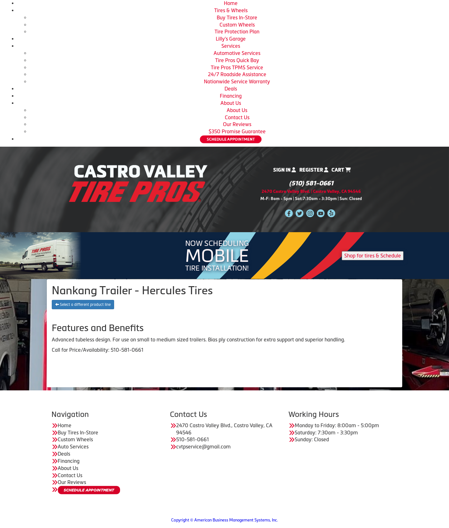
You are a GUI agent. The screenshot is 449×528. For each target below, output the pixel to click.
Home (231, 3)
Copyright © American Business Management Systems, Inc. (224, 520)
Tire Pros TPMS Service (237, 67)
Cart (341, 170)
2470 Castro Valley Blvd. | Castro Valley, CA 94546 (311, 191)
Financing (231, 96)
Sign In (284, 170)
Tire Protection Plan (237, 31)
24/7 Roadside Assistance (237, 74)
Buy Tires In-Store (237, 17)
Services (230, 46)
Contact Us (237, 117)
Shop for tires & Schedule (372, 255)
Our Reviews (237, 124)
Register (313, 170)
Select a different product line (83, 304)
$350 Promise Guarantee (237, 131)
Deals (230, 88)
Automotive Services (237, 53)
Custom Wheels (237, 24)
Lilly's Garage (231, 39)
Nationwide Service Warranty (237, 81)
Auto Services (73, 446)
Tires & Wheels (231, 10)
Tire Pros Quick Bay (237, 60)
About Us (230, 103)
